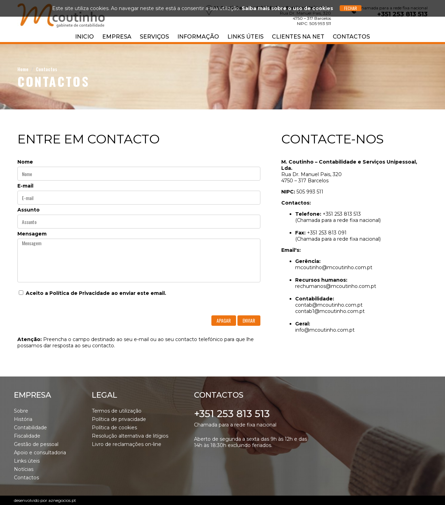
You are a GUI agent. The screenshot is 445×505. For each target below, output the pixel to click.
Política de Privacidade (79, 293)
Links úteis (245, 36)
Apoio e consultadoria (40, 452)
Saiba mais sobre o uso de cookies (287, 8)
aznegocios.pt (62, 500)
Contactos (351, 36)
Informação (198, 36)
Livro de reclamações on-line (126, 444)
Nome (25, 162)
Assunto (28, 210)
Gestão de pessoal (36, 444)
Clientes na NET (298, 36)
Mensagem (32, 234)
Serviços (154, 36)
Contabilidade (30, 427)
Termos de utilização (116, 411)
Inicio (84, 36)
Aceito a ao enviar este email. (92, 293)
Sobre (21, 411)
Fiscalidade (27, 436)
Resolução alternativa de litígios (130, 436)
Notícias (23, 469)
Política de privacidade (119, 419)
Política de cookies (114, 427)
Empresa (116, 36)
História (23, 419)
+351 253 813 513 (232, 414)
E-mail (25, 186)
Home (23, 69)
